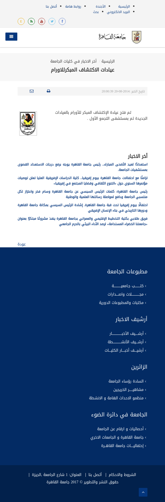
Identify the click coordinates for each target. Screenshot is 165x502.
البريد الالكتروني (118, 12)
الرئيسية (124, 6)
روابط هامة (73, 6)
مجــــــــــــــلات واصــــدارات (126, 294)
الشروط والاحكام (122, 475)
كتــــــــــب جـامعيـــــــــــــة (128, 286)
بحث (96, 12)
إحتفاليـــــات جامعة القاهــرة (122, 446)
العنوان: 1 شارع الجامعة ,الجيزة (56, 475)
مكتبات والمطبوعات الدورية (121, 303)
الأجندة (100, 6)
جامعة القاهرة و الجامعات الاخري (117, 437)
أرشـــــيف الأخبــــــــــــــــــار (127, 333)
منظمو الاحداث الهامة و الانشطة (116, 398)
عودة (22, 244)
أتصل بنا (51, 6)
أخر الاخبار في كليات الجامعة (73, 61)
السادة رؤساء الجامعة (126, 381)
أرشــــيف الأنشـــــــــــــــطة (126, 342)
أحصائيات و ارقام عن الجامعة (120, 429)
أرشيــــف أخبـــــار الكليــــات (124, 350)
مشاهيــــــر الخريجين (128, 390)
